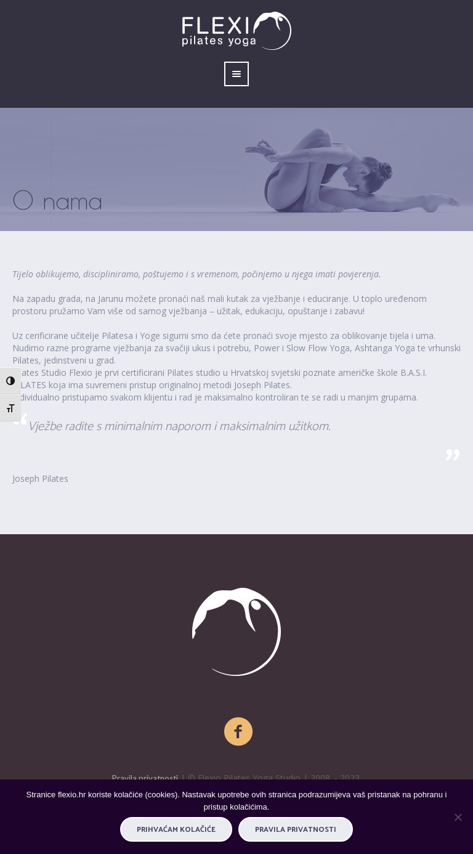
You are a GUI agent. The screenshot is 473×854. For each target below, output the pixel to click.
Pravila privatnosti (145, 778)
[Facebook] (239, 732)
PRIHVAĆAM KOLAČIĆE (176, 830)
